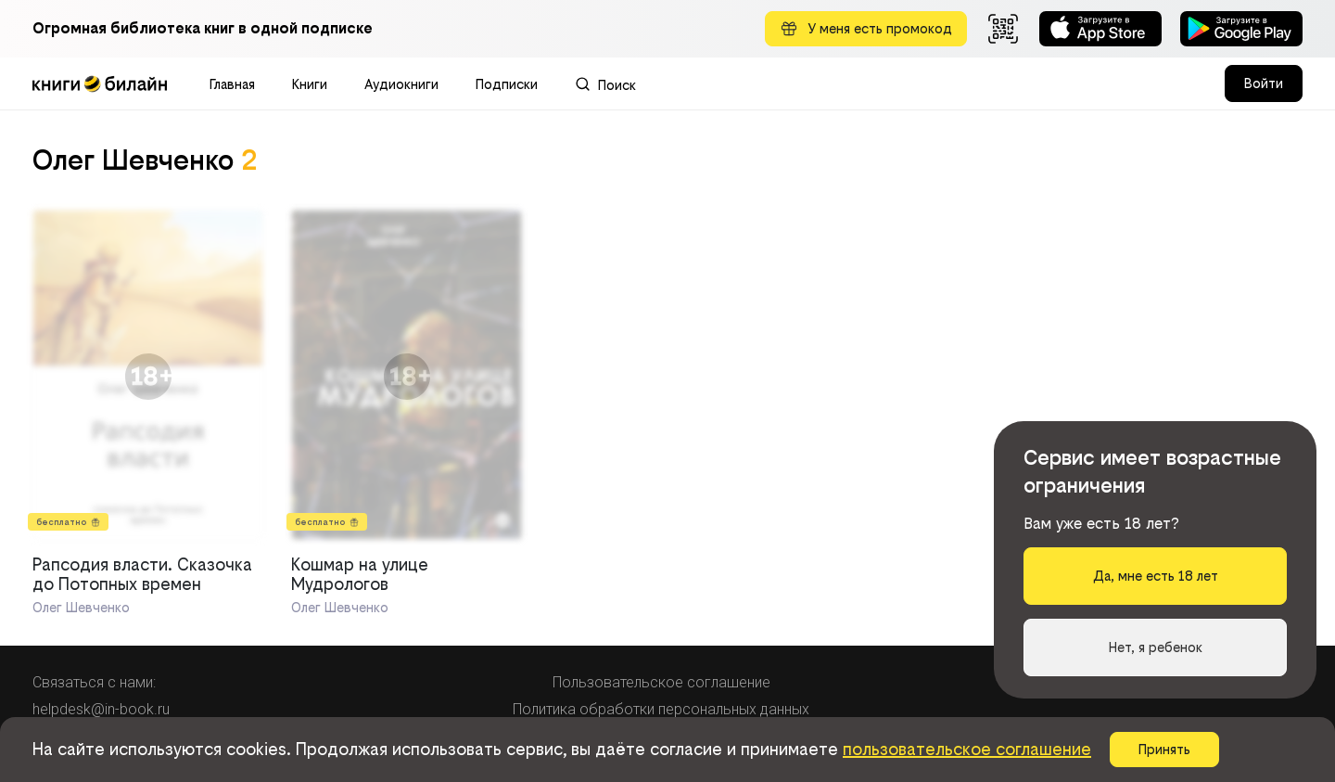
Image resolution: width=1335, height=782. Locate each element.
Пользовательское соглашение (661, 682)
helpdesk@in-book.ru (101, 709)
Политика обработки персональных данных (661, 709)
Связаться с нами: (94, 682)
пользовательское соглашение (967, 749)
